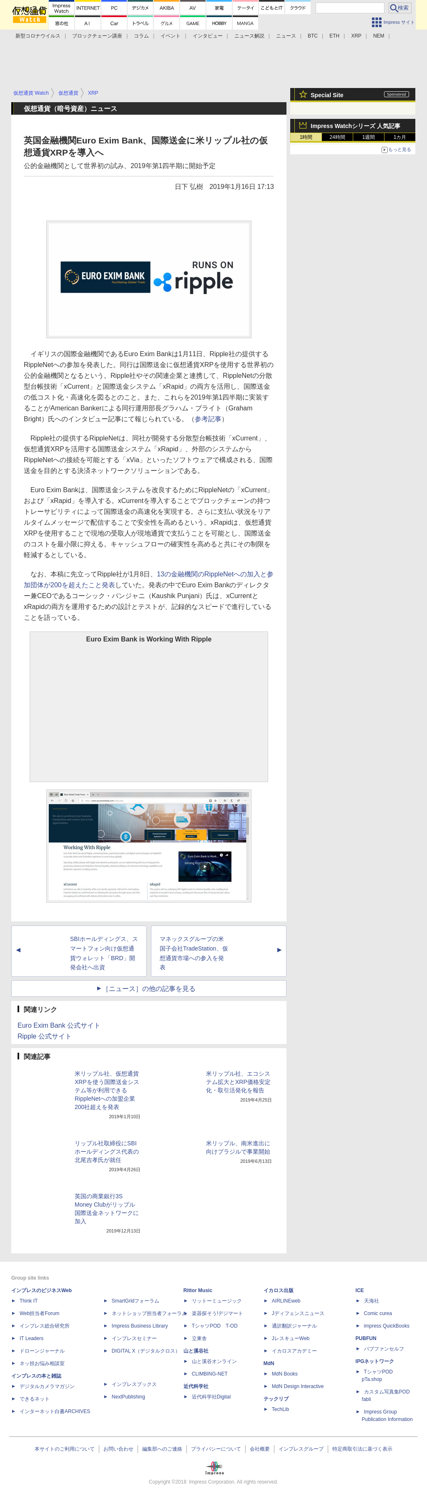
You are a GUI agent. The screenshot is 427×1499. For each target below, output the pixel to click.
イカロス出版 (279, 1290)
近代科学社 (195, 1386)
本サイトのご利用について (65, 1449)
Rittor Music (197, 1290)
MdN (269, 1363)
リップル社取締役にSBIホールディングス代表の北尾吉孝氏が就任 (107, 1151)
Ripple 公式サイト (45, 1036)
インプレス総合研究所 (45, 1326)
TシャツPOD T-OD (215, 1326)
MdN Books (285, 1374)
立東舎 (199, 1338)
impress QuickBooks (386, 1326)
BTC (313, 36)
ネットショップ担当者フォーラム (149, 1313)
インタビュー (208, 36)
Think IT (29, 1301)
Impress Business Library (140, 1326)
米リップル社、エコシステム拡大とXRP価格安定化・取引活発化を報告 (238, 1082)
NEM (378, 36)
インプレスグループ (301, 1449)
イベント (171, 36)
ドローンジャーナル (42, 1351)
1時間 (306, 137)
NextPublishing (128, 1397)
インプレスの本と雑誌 (36, 1376)
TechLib (280, 1409)
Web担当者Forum (39, 1313)
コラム (141, 36)
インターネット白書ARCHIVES (55, 1411)
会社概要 (260, 1449)
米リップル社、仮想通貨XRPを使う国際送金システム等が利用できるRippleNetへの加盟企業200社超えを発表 (107, 1090)
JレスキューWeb (290, 1338)
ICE (360, 1290)
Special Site (327, 95)
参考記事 (208, 419)
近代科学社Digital (211, 1397)
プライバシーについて (216, 1449)
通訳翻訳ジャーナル (294, 1326)
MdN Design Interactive (298, 1386)
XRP (356, 36)
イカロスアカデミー (294, 1351)
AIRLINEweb (286, 1301)
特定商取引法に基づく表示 (362, 1449)
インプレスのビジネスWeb (41, 1290)
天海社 (371, 1301)
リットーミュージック (217, 1301)
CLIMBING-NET (210, 1374)
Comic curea (378, 1313)
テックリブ (276, 1399)
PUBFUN (366, 1338)
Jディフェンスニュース (298, 1313)
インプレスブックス (134, 1384)
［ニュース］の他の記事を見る (149, 988)
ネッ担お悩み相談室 (42, 1363)
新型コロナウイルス (37, 36)
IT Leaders (31, 1338)
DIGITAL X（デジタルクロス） (146, 1351)
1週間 (368, 137)
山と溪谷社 (195, 1351)
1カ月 (400, 137)
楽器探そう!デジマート (217, 1313)
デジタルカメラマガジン (47, 1386)
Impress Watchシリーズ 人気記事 (355, 126)
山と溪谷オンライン (214, 1361)
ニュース (286, 36)
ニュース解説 (249, 36)
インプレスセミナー (134, 1338)
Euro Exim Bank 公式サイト (59, 1025)
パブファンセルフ (384, 1349)
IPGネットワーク (375, 1361)
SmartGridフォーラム (136, 1301)
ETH (334, 36)
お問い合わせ (118, 1449)
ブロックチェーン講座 (97, 36)
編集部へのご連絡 (162, 1449)
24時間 (337, 137)
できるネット (35, 1399)
